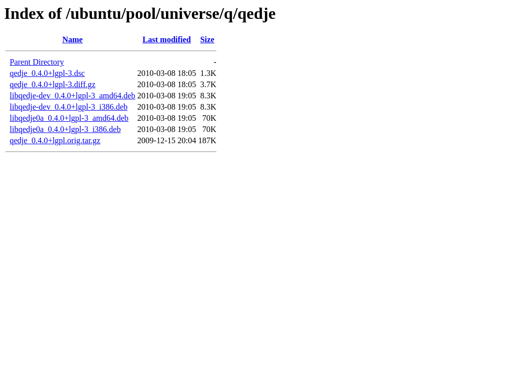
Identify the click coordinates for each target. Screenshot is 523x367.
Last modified (166, 39)
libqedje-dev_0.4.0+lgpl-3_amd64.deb (72, 95)
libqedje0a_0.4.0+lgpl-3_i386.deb (65, 129)
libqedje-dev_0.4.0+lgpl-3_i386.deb (69, 106)
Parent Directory (37, 62)
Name (72, 39)
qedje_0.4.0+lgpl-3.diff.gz (53, 84)
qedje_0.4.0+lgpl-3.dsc (47, 73)
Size (207, 39)
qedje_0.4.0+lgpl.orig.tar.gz (55, 140)
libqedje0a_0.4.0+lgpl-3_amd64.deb (69, 118)
